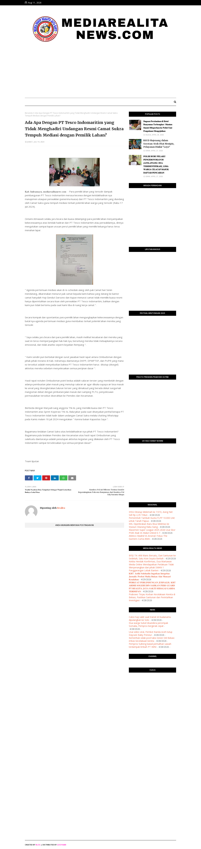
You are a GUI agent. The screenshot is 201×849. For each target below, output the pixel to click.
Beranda (29, 113)
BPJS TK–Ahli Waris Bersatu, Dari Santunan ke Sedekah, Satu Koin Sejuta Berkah (152, 557)
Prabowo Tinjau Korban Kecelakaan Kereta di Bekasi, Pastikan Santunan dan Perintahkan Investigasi (152, 597)
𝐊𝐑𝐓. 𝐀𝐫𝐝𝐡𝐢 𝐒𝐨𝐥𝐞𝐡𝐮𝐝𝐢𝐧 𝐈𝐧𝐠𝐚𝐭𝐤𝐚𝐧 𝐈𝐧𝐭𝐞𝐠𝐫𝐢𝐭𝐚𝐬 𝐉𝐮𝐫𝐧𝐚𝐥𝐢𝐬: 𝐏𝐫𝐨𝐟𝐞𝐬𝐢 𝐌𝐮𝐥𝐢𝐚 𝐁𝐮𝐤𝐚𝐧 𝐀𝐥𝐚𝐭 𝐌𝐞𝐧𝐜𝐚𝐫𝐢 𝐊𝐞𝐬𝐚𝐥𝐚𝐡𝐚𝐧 (150, 576)
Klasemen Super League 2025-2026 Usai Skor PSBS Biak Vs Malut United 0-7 (152, 531)
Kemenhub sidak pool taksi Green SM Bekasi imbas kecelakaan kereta (151, 639)
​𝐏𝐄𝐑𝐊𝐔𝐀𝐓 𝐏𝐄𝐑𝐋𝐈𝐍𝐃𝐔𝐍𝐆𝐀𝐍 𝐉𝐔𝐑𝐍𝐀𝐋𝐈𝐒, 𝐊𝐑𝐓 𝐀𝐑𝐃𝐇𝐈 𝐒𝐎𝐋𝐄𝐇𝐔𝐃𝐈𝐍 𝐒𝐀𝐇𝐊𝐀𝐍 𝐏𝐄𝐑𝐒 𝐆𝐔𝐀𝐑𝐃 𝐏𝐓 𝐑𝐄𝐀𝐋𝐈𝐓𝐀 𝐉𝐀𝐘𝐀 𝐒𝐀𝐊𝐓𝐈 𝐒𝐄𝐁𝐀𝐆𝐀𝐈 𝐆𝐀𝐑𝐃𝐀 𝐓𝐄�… (152, 587)
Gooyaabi (61, 844)
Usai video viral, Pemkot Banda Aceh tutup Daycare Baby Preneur (150, 633)
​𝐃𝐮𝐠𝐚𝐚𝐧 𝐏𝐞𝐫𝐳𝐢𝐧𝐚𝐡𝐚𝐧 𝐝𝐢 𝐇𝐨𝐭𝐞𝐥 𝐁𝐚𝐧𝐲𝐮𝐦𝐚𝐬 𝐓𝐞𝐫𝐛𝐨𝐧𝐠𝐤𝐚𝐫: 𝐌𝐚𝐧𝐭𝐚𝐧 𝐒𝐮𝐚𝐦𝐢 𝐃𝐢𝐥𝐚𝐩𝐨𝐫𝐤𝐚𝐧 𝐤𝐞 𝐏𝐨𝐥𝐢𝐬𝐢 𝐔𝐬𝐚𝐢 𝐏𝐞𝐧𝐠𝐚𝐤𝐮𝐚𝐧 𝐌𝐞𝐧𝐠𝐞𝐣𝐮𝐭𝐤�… (157, 126)
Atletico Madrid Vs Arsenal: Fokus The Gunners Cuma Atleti (148, 537)
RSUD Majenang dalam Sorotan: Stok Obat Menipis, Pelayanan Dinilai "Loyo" (158, 143)
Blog (38, 844)
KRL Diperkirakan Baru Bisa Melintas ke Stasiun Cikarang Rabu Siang (149, 525)
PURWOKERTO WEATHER (152, 687)
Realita (61, 508)
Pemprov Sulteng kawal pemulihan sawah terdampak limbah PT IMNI (150, 645)
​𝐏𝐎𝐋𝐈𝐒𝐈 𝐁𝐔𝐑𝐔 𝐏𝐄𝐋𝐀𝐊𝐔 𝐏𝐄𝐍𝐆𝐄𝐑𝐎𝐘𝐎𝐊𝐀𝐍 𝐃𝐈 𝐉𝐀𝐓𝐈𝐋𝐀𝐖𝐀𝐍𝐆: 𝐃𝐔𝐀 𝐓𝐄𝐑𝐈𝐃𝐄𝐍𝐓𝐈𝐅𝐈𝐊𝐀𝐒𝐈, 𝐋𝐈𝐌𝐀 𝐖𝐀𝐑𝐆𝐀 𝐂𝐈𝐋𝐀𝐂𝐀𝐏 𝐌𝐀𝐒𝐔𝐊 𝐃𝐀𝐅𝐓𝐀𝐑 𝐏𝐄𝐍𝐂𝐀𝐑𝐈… (156, 164)
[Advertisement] (100, 72)
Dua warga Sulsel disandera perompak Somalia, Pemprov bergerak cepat (148, 624)
